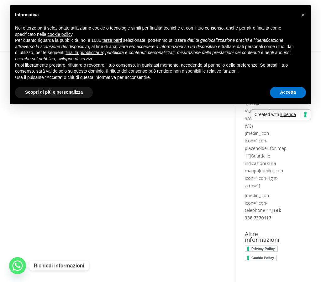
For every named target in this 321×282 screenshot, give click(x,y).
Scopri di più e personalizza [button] (54, 92)
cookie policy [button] (60, 34)
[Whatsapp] (17, 265)
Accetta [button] (288, 92)
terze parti (112, 40)
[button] (303, 15)
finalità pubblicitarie (84, 52)
